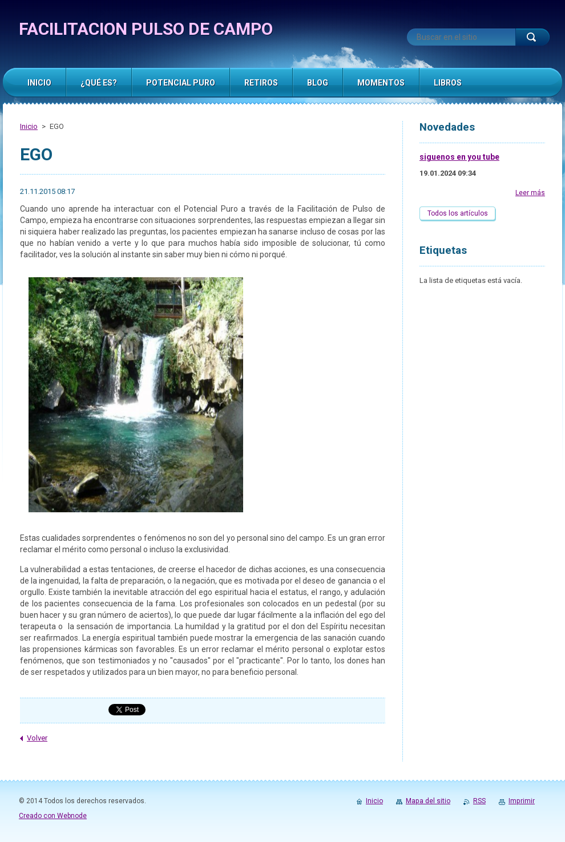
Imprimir (521, 801)
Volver (37, 738)
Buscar (532, 37)
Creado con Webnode (53, 816)
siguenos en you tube (459, 156)
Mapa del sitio (428, 801)
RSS (479, 801)
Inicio (29, 126)
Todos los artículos (457, 213)
